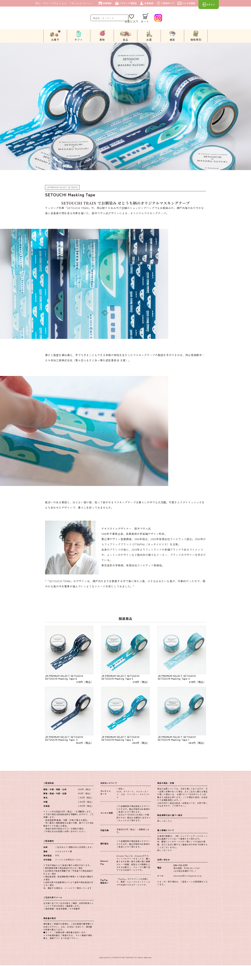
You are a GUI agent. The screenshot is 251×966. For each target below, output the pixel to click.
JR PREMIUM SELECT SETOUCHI (63, 187)
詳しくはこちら (164, 821)
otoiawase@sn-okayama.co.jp (187, 876)
